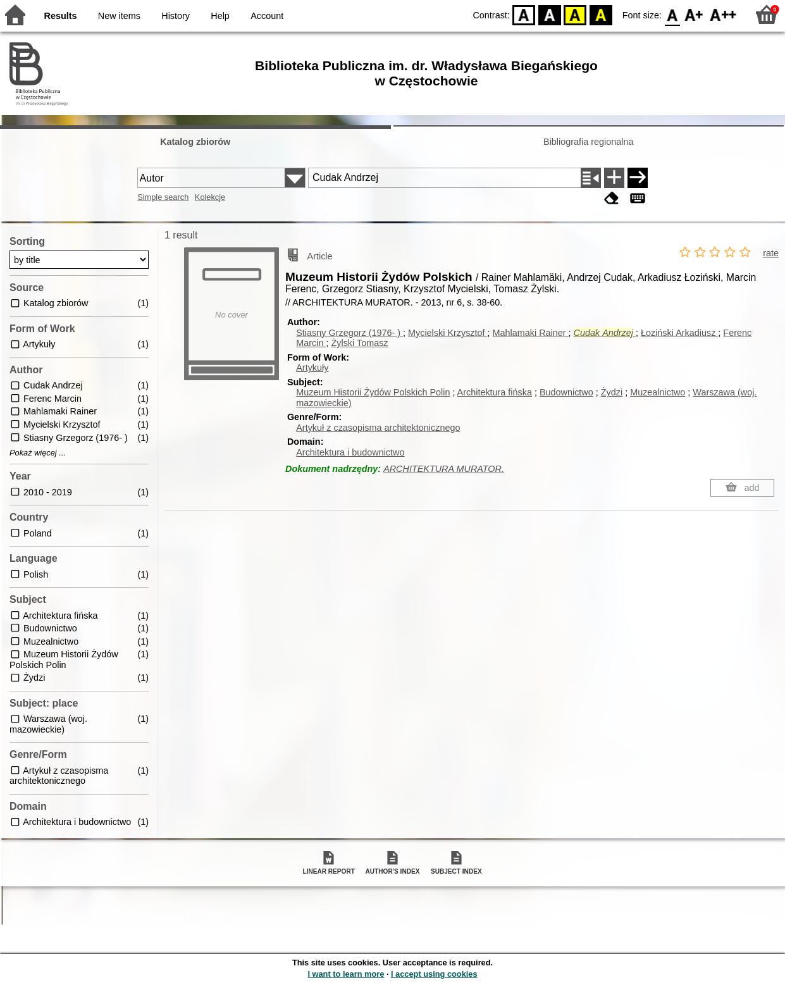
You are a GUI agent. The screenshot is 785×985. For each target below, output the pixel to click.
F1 (694, 14)
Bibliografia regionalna (588, 142)
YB (575, 14)
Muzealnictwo (657, 392)
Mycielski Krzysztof (448, 333)
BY (600, 14)
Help (220, 16)
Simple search (163, 197)
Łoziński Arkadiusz (679, 333)
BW (549, 14)
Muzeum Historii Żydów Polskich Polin (373, 392)
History (175, 16)
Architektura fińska (494, 392)
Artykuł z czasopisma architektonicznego (378, 428)
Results (60, 16)
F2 (723, 14)
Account (266, 16)
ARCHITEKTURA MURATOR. (443, 469)
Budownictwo (566, 392)
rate (771, 253)
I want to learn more (345, 974)
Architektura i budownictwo (350, 452)
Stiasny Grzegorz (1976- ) (349, 333)
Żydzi (611, 392)
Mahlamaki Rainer (531, 333)
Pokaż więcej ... (37, 453)
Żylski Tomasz (359, 343)
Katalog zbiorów (195, 142)
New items (119, 16)
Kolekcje (210, 197)
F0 (672, 14)
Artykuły (312, 367)
